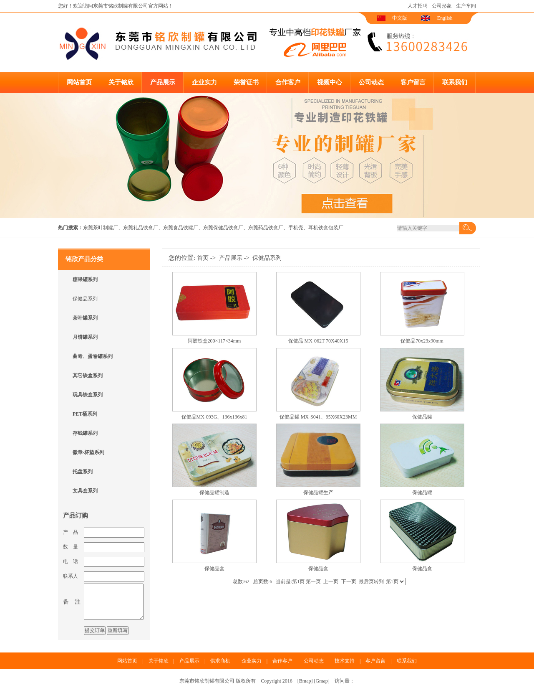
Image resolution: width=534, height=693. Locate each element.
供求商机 (220, 661)
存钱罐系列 (85, 433)
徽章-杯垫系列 (88, 452)
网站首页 (79, 82)
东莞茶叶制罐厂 (100, 228)
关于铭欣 (121, 82)
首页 (203, 258)
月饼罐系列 (85, 337)
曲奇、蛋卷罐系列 (93, 356)
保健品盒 (214, 568)
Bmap (305, 681)
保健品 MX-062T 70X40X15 (318, 341)
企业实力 (204, 82)
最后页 (366, 581)
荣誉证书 (246, 82)
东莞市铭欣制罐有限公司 (120, 6)
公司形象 (442, 6)
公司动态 (371, 82)
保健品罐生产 (318, 492)
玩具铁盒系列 (88, 395)
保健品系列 (85, 299)
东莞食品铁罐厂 (180, 228)
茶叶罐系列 (85, 318)
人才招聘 (418, 6)
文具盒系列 (85, 491)
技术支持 (345, 661)
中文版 (399, 18)
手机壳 (295, 228)
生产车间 (466, 6)
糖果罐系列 (85, 279)
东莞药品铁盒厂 (265, 228)
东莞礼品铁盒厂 (140, 228)
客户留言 (413, 82)
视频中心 (329, 82)
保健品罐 (422, 417)
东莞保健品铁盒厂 (223, 228)
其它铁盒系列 (88, 375)
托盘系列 (83, 472)
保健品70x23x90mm (421, 341)
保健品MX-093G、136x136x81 (214, 417)
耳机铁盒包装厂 (325, 228)
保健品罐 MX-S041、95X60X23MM (318, 417)
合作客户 (287, 82)
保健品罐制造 (214, 492)
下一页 (348, 581)
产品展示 (162, 82)
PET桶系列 (85, 414)
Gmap (322, 681)
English (445, 18)
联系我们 (454, 82)
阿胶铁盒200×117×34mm (214, 341)
